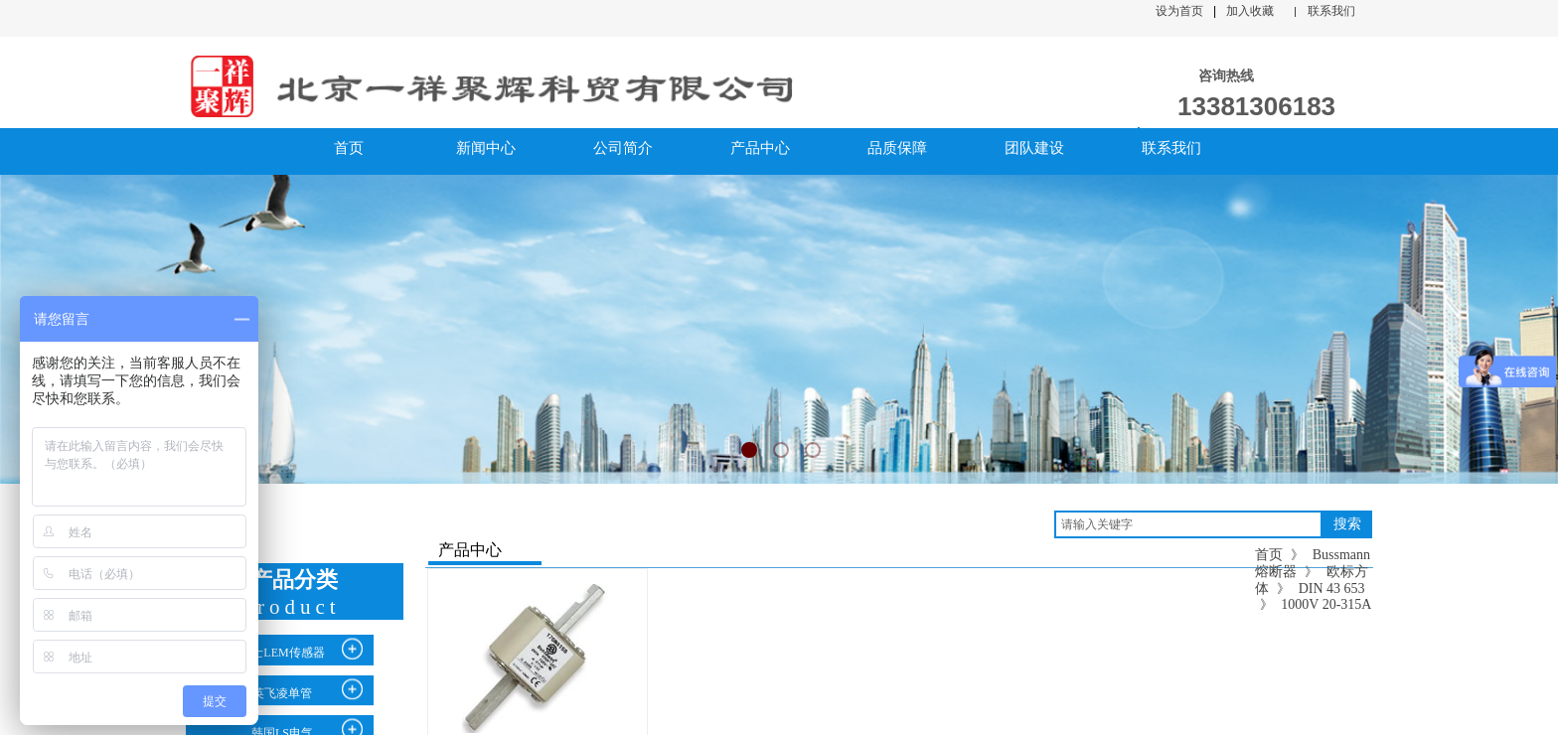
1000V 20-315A (1326, 604)
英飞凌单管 (282, 693)
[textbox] (1188, 524)
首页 (1269, 554)
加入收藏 (1250, 11)
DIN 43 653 (1332, 588)
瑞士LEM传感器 (281, 653)
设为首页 (1179, 11)
